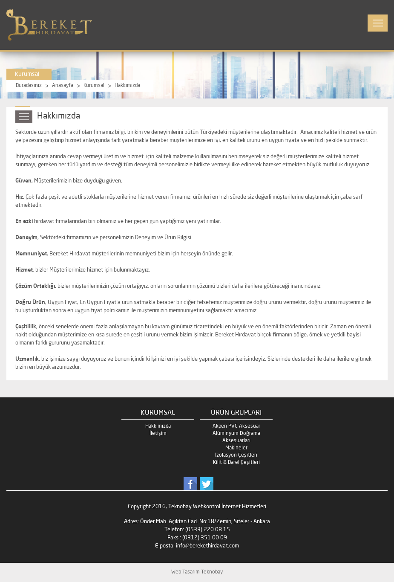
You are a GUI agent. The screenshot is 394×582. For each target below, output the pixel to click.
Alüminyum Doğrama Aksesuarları (236, 437)
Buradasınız (29, 85)
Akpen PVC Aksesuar (236, 426)
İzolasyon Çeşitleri (236, 455)
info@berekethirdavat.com (207, 546)
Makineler (236, 448)
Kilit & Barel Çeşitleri (236, 462)
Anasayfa (62, 85)
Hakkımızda (127, 85)
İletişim (158, 433)
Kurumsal (93, 85)
